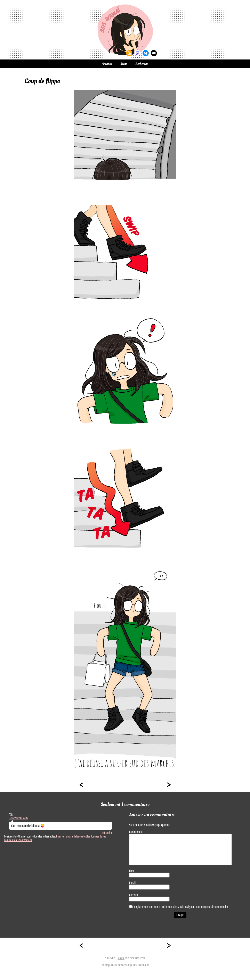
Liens (124, 64)
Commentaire (136, 832)
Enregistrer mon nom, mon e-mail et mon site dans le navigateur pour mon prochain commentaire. (180, 906)
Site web (133, 895)
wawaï (121, 958)
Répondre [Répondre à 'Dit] (107, 832)
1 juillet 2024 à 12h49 (18, 818)
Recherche (141, 64)
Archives (107, 64)
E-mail (132, 882)
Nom (131, 871)
